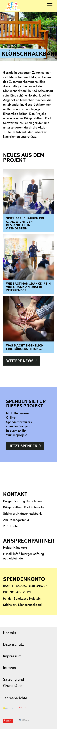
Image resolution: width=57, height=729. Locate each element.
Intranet (9, 667)
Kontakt (9, 632)
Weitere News (19, 360)
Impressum (12, 656)
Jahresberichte (15, 697)
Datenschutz (13, 644)
